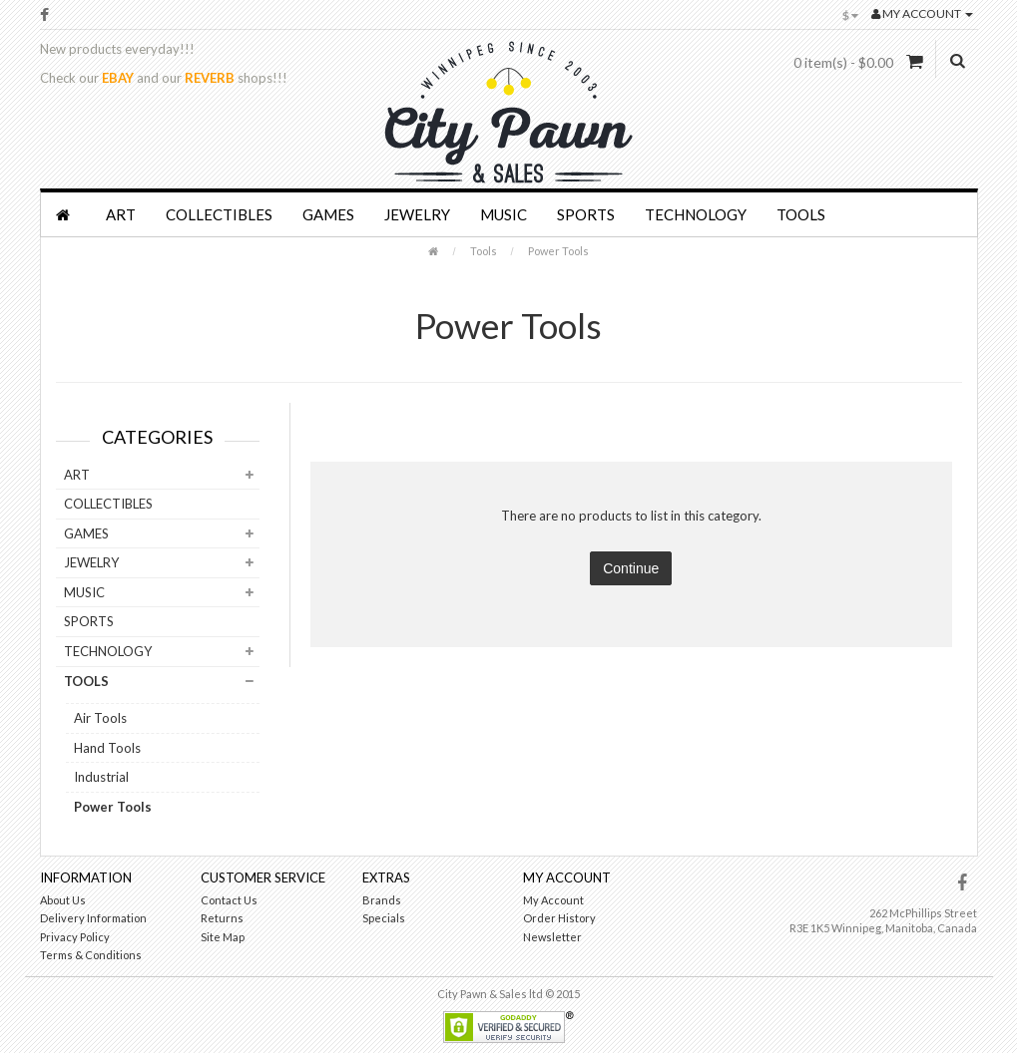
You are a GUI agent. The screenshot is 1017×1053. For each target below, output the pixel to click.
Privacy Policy (75, 936)
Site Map (223, 936)
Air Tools (100, 718)
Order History (559, 917)
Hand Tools (107, 748)
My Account (553, 899)
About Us (63, 899)
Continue (631, 568)
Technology (696, 214)
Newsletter (552, 936)
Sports (586, 214)
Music (503, 214)
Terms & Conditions (91, 954)
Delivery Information (93, 917)
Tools (800, 214)
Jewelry (417, 214)
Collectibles (219, 214)
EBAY (118, 78)
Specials (383, 917)
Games (328, 214)
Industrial (101, 777)
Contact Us (229, 899)
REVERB (210, 78)
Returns (222, 917)
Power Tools (558, 250)
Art (121, 214)
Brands (381, 899)
